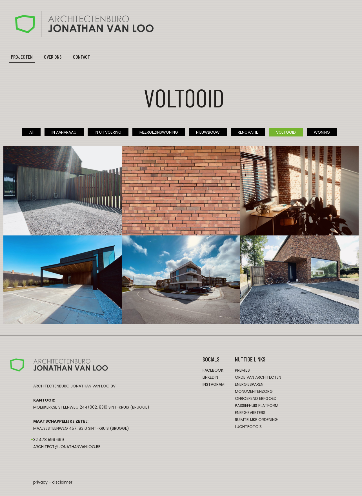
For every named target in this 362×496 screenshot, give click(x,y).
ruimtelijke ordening (256, 420)
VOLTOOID (286, 132)
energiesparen (249, 384)
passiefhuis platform (256, 406)
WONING (323, 132)
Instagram (214, 384)
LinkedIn (210, 377)
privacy (40, 482)
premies (242, 370)
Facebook (213, 370)
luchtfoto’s (248, 427)
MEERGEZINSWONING (158, 132)
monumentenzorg (254, 391)
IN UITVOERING (107, 132)
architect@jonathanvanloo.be (66, 447)
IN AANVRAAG (62, 132)
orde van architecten (258, 377)
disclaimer (62, 482)
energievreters (250, 413)
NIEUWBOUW (207, 132)
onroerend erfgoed (256, 399)
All (30, 132)
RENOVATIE (247, 132)
